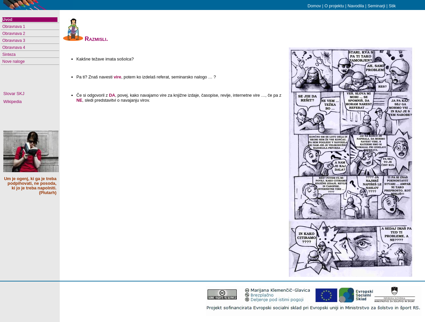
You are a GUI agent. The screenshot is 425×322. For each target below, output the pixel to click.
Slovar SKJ (13, 93)
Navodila (356, 5)
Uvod (7, 19)
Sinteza (9, 54)
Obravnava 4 (13, 47)
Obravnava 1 (13, 26)
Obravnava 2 (13, 33)
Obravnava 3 (13, 40)
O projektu (334, 5)
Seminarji (376, 5)
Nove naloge (13, 61)
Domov (314, 5)
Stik (392, 5)
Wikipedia (12, 101)
